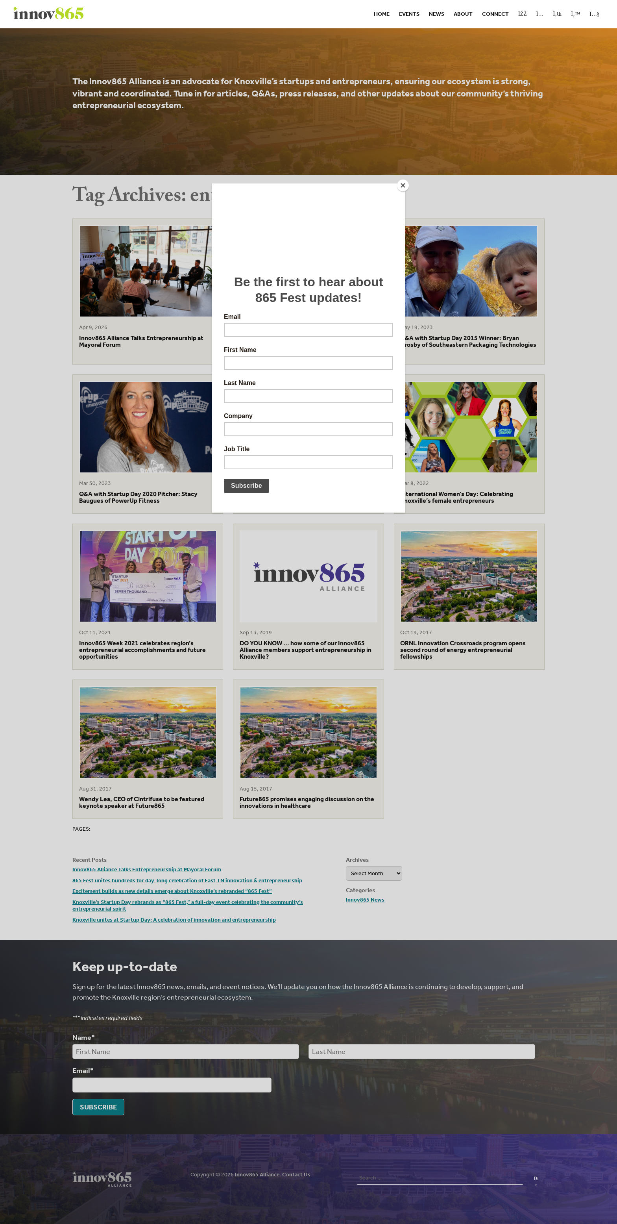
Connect (495, 14)
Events (409, 14)
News (436, 14)
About (463, 14)
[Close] (403, 185)
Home (382, 14)
